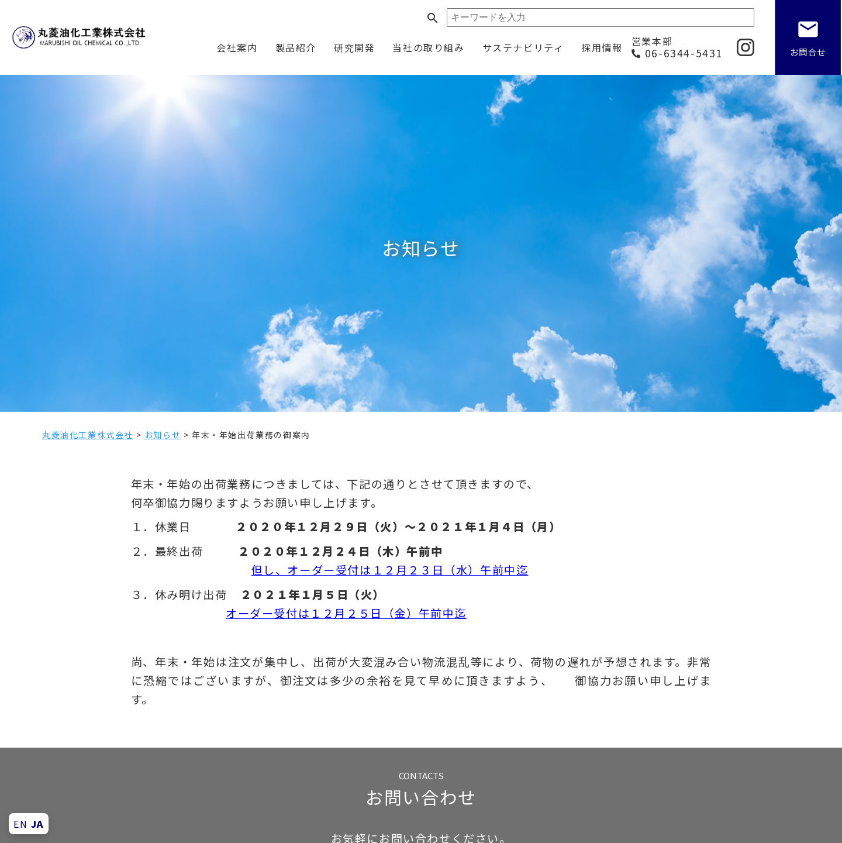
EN (20, 824)
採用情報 (601, 47)
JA (37, 824)
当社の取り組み (428, 47)
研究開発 (354, 47)
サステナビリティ (523, 47)
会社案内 (236, 47)
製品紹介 (295, 47)
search (433, 18)
